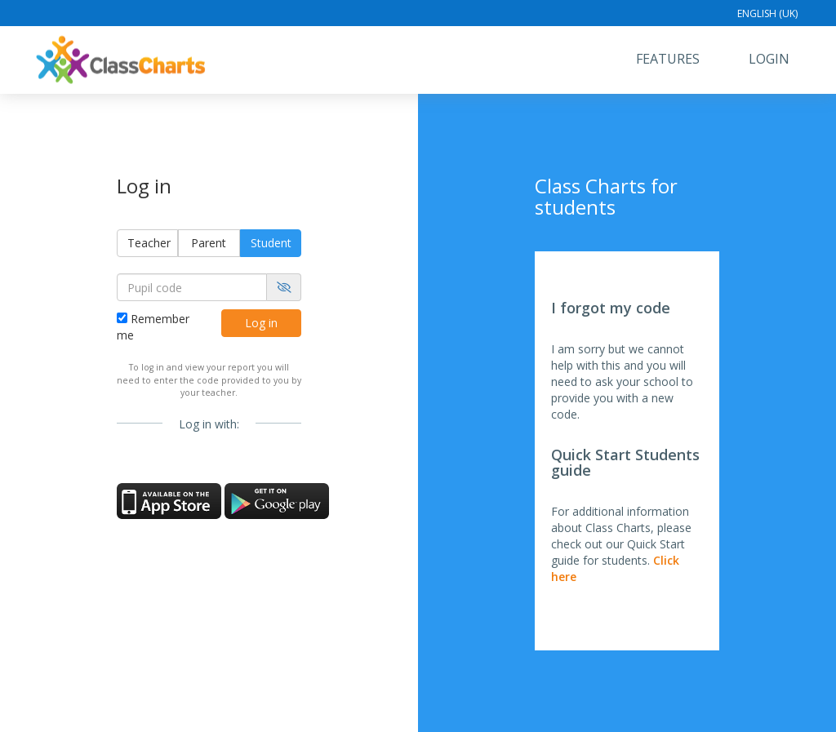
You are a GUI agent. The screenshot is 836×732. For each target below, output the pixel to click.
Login (769, 59)
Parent (208, 243)
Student (271, 243)
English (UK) (767, 13)
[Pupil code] (192, 287)
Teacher (149, 243)
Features (668, 59)
